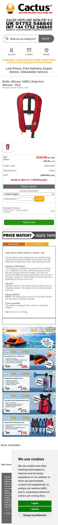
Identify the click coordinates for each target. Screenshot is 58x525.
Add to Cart (29, 222)
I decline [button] (35, 509)
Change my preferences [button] (34, 515)
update (39, 198)
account (11, 54)
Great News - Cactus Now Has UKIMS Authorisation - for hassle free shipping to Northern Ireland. (29, 61)
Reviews (37, 244)
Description (14, 244)
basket (46, 54)
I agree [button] (34, 503)
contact (29, 54)
